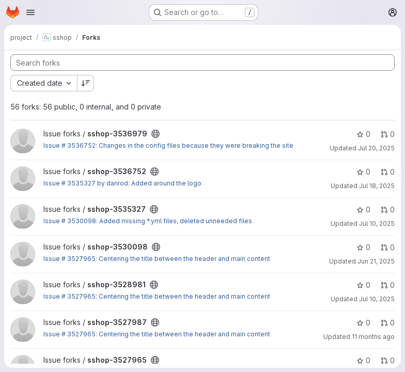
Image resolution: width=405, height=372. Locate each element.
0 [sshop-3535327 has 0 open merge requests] (388, 209)
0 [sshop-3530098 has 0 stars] (363, 247)
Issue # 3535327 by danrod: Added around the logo (122, 183)
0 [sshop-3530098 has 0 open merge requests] (388, 247)
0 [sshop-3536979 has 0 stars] (363, 134)
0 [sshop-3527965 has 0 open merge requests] (388, 360)
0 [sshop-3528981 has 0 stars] (363, 285)
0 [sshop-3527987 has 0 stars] (363, 322)
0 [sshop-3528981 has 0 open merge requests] (388, 285)
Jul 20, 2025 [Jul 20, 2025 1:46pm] (376, 148)
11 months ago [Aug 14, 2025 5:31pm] (373, 336)
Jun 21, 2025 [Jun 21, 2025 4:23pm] (376, 261)
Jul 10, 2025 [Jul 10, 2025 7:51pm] (377, 299)
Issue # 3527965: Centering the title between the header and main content (156, 258)
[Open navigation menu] (30, 12)
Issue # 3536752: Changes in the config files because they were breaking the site (168, 145)
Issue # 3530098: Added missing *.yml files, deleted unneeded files (147, 221)
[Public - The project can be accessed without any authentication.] (155, 134)
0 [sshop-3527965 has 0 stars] (363, 360)
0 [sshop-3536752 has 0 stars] (363, 171)
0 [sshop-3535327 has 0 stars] (363, 209)
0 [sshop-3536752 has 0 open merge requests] (388, 171)
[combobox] (43, 83)
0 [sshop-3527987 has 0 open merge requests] (388, 322)
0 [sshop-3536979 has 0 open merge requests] (388, 134)
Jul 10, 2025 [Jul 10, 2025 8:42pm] (377, 223)
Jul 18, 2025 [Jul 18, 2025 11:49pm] (377, 186)
